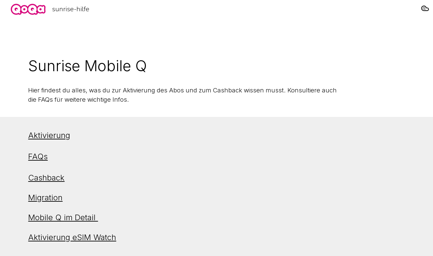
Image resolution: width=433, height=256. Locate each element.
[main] (183, 66)
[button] (425, 9)
